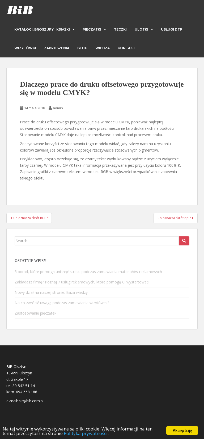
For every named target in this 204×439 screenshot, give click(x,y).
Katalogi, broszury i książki (42, 29)
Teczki (120, 29)
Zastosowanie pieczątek (35, 313)
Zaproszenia (56, 48)
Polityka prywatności (86, 433)
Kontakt (126, 48)
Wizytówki (25, 48)
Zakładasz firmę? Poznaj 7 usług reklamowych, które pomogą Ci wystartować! (82, 282)
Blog (82, 48)
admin (58, 108)
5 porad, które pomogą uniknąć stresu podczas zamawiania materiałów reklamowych (88, 271)
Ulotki (141, 29)
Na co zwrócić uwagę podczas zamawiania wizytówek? (62, 302)
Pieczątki (92, 29)
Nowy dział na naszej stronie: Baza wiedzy (51, 292)
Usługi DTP (171, 29)
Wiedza (102, 48)
